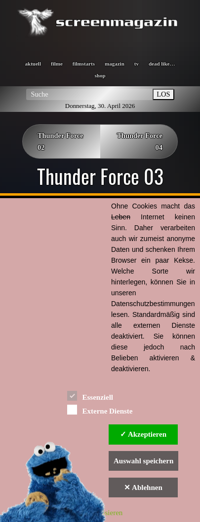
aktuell (33, 64)
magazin (114, 64)
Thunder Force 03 (100, 176)
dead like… (162, 64)
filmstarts (84, 64)
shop (99, 75)
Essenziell (90, 395)
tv (136, 64)
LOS (163, 94)
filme (57, 64)
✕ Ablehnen (143, 487)
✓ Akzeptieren (143, 434)
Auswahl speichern (143, 461)
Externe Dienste (99, 409)
